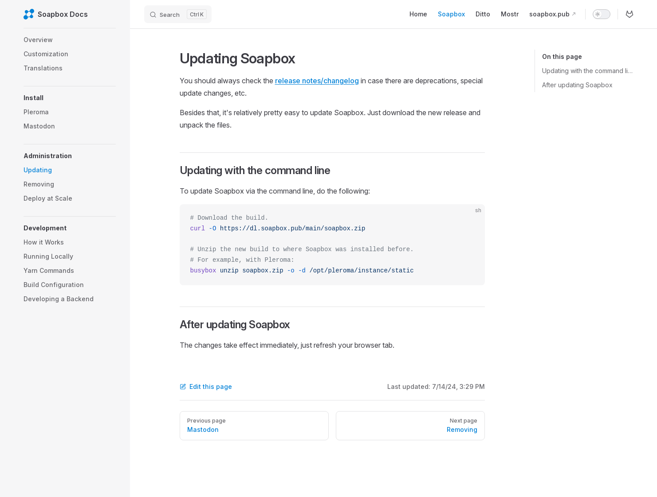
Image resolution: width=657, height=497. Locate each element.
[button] (70, 98)
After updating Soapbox (577, 85)
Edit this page (206, 386)
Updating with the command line (588, 70)
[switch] (601, 14)
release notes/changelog (317, 80)
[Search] (178, 14)
